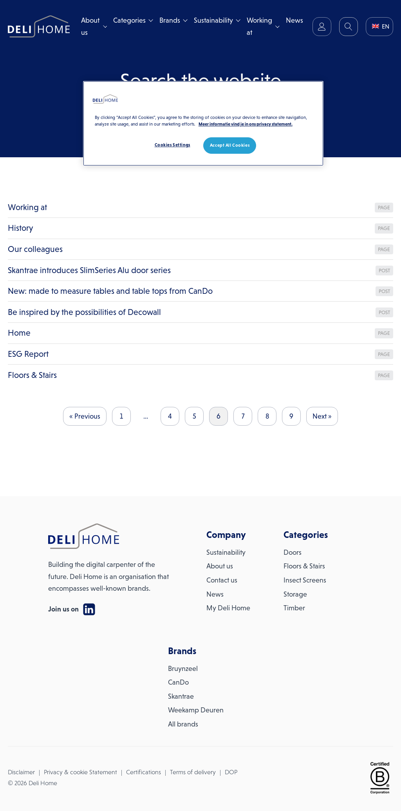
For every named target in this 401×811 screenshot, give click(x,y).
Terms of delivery (193, 772)
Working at (259, 26)
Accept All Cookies (229, 145)
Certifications (143, 772)
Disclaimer (21, 772)
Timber (294, 608)
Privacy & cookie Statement (80, 772)
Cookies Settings (172, 144)
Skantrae (181, 696)
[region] (203, 123)
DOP (231, 772)
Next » (322, 416)
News (294, 20)
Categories (129, 20)
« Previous (84, 416)
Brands (169, 20)
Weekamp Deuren (196, 710)
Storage (295, 594)
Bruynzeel (183, 669)
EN (380, 26)
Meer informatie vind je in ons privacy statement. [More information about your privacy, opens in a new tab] (246, 124)
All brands (183, 724)
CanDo (178, 682)
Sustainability (213, 20)
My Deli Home (228, 608)
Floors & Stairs (304, 566)
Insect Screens (305, 580)
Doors (293, 552)
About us (90, 26)
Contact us (221, 580)
